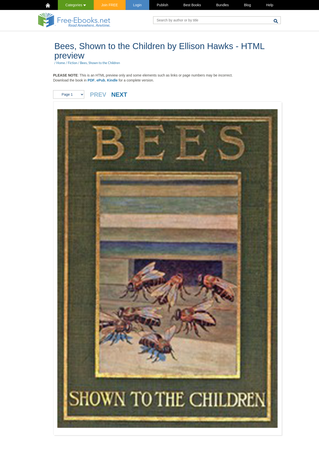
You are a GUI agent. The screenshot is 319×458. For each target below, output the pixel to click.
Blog (247, 5)
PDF (91, 80)
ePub (100, 80)
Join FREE (109, 5)
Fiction (72, 63)
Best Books (192, 5)
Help (269, 5)
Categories (75, 5)
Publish (162, 5)
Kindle (112, 80)
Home (60, 63)
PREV (98, 94)
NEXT (119, 94)
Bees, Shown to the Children (100, 63)
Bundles (222, 5)
